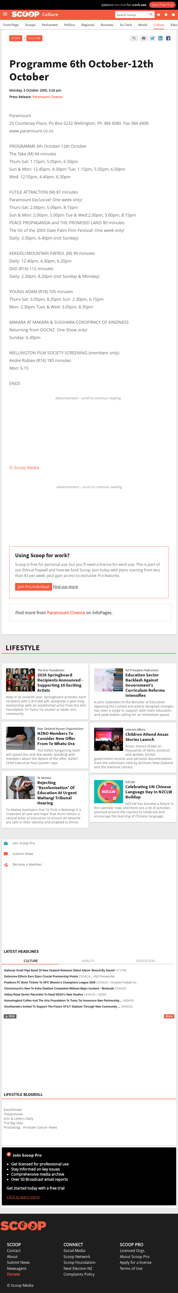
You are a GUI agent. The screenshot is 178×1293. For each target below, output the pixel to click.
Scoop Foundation (79, 1262)
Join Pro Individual (33, 586)
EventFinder (13, 1109)
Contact (14, 1250)
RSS (10, 1016)
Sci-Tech (126, 24)
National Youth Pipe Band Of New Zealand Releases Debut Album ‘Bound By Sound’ (59, 970)
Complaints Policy (79, 1274)
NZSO (102, 994)
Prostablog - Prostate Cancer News (30, 1127)
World (142, 24)
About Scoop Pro (134, 1256)
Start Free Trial (162, 4)
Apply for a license (136, 1262)
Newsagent (16, 1268)
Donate (13, 1274)
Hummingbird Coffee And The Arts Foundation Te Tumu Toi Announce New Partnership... (63, 1000)
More (169, 1016)
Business (107, 24)
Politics (69, 24)
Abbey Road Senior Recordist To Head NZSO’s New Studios (43, 994)
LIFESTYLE (23, 647)
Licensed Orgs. (132, 1250)
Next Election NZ (78, 1268)
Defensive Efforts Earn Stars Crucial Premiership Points (41, 976)
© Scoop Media (20, 1285)
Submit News (18, 1262)
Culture (158, 24)
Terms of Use (131, 1268)
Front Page (11, 24)
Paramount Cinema (47, 97)
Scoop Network (77, 1256)
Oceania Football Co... (124, 982)
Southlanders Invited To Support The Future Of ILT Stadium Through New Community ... (62, 1006)
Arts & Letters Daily (18, 1118)
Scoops (30, 24)
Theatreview (13, 1114)
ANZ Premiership (103, 976)
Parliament (50, 24)
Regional (87, 24)
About (12, 1256)
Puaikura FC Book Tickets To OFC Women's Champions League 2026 (49, 982)
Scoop (15, 38)
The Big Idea (13, 1123)
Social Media (74, 1250)
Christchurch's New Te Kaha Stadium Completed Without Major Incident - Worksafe (59, 988)
